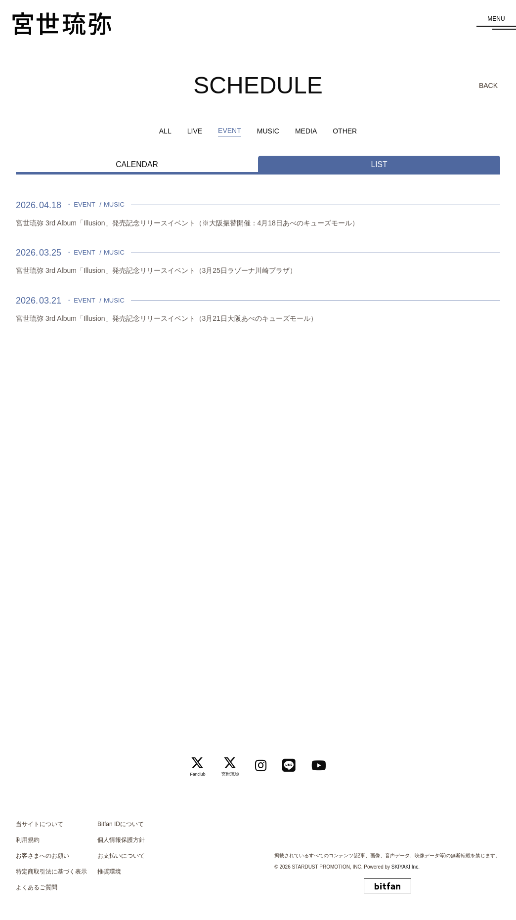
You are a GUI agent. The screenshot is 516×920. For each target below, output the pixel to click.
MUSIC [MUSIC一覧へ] (268, 131)
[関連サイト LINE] (292, 763)
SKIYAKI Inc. (405, 867)
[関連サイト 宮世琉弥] (227, 763)
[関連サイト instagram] (261, 763)
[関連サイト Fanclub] (190, 763)
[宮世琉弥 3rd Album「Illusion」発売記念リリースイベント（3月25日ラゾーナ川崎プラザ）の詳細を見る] (258, 263)
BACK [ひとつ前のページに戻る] (488, 85)
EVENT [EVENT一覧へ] (229, 130)
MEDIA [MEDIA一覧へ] (306, 131)
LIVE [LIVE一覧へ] (194, 131)
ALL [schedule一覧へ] (165, 131)
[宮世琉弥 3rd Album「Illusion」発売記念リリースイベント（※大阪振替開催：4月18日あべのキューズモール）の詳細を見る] (258, 215)
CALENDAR (137, 164)
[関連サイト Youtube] (326, 763)
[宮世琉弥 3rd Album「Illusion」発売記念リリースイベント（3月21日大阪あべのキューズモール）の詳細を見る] (258, 311)
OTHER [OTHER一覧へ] (345, 131)
